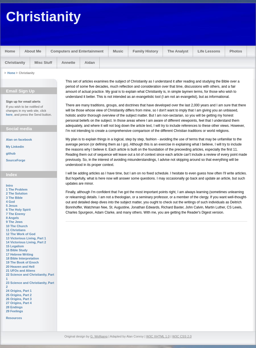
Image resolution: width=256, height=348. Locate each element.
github (11, 153)
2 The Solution (17, 193)
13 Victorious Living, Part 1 (26, 238)
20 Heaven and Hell (20, 266)
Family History (145, 51)
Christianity (15, 62)
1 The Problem (17, 189)
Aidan (90, 62)
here (9, 114)
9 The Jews (14, 221)
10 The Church (17, 226)
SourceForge (15, 160)
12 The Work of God (20, 234)
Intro (9, 185)
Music (118, 51)
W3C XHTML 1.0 (158, 336)
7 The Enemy (15, 214)
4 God (10, 201)
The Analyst (177, 51)
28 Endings (14, 307)
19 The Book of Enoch (22, 262)
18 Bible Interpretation (22, 258)
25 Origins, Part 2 (19, 295)
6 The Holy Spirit (18, 209)
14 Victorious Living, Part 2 (26, 242)
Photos (236, 51)
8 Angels (12, 218)
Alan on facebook (19, 139)
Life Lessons (209, 51)
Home (10, 51)
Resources (14, 318)
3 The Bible (14, 197)
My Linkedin (15, 146)
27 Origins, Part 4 (19, 303)
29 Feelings (14, 311)
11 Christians (16, 230)
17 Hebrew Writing (19, 254)
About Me (32, 51)
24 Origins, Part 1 (19, 290)
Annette (68, 62)
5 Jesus (11, 205)
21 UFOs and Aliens (20, 270)
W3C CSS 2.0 (182, 336)
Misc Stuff (43, 62)
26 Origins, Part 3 (19, 299)
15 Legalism (15, 246)
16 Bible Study (17, 250)
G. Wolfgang (99, 336)
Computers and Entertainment (77, 51)
